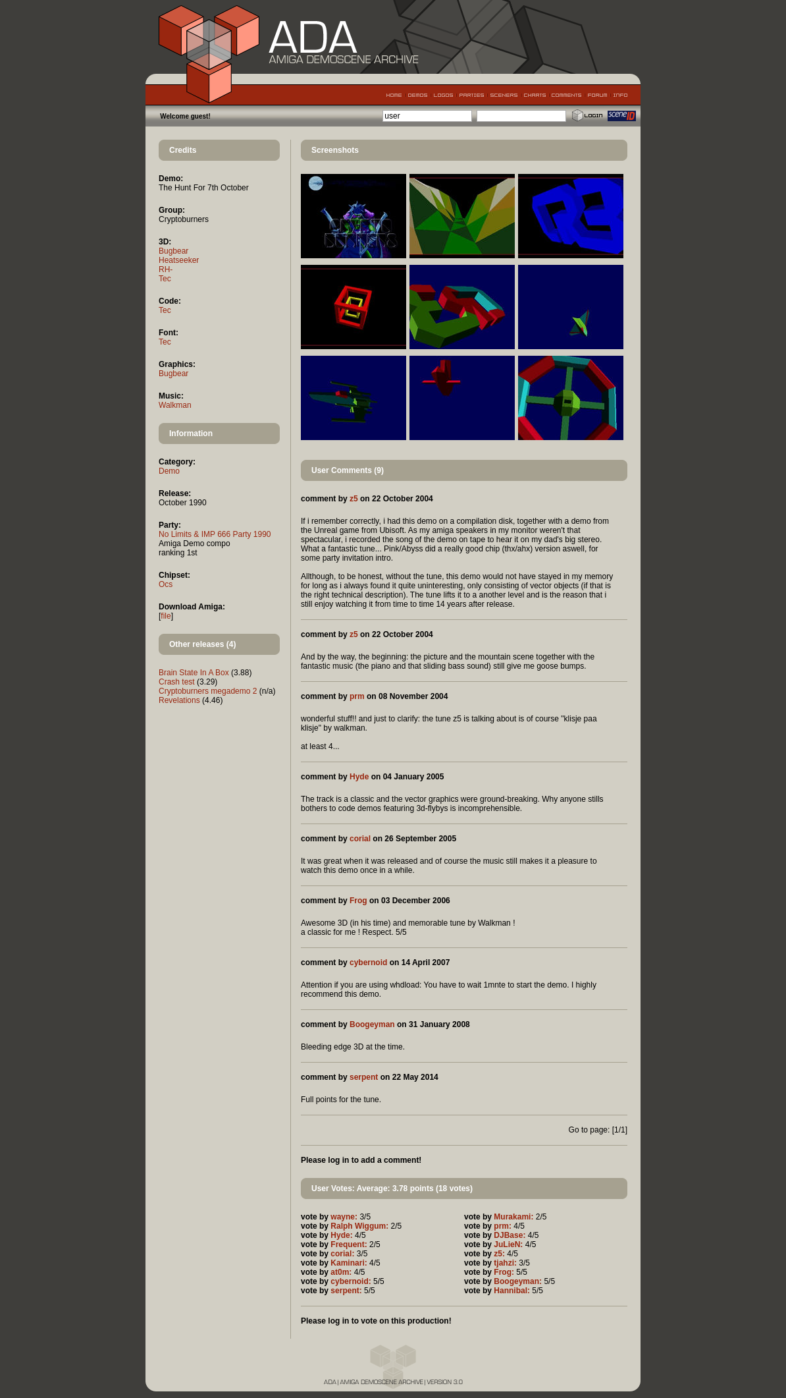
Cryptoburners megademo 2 (208, 691)
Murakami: (513, 1216)
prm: (502, 1226)
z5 (354, 498)
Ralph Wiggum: (359, 1226)
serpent (364, 1077)
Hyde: (341, 1235)
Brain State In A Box (194, 672)
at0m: (341, 1272)
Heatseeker (179, 260)
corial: (342, 1253)
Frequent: (348, 1244)
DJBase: (509, 1235)
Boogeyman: (518, 1281)
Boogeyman (372, 1024)
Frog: (504, 1272)
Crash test (177, 681)
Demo (169, 471)
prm (357, 696)
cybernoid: (350, 1281)
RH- (165, 269)
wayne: (343, 1216)
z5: (499, 1253)
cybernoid (368, 962)
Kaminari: (348, 1263)
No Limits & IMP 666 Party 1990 (215, 534)
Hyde (359, 776)
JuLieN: (508, 1244)
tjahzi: (505, 1263)
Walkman (175, 405)
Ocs (165, 584)
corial (360, 838)
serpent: (345, 1290)
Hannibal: (512, 1290)
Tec (165, 278)
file (165, 616)
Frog (358, 900)
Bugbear (173, 251)
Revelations (179, 700)
